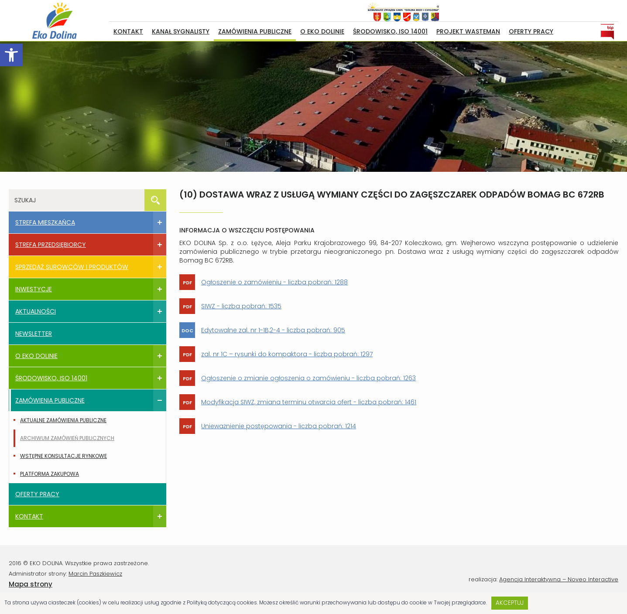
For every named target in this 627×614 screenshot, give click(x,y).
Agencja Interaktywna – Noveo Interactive (558, 579)
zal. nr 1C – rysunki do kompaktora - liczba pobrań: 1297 (287, 354)
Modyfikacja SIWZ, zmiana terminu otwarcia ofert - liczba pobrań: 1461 (308, 402)
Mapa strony (30, 584)
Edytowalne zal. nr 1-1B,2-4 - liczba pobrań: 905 (273, 330)
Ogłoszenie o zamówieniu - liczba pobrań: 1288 (274, 282)
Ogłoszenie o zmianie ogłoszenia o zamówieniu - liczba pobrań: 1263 (308, 378)
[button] (11, 55)
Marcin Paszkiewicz (95, 574)
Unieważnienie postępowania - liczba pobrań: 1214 (278, 426)
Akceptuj (510, 603)
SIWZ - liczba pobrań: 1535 (241, 306)
